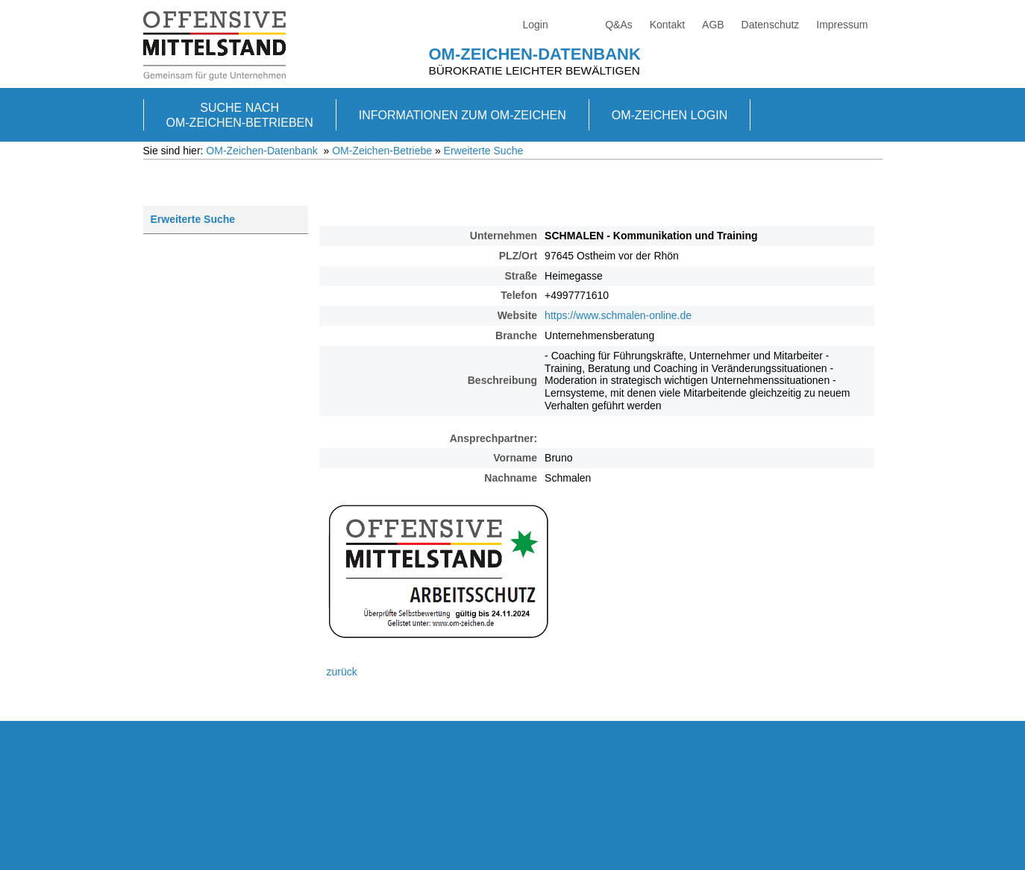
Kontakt (667, 25)
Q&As (619, 25)
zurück (342, 672)
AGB (713, 25)
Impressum (842, 25)
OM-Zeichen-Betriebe (382, 151)
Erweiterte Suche (484, 151)
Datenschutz (771, 25)
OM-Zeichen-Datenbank (535, 54)
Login (535, 25)
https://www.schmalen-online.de (618, 315)
